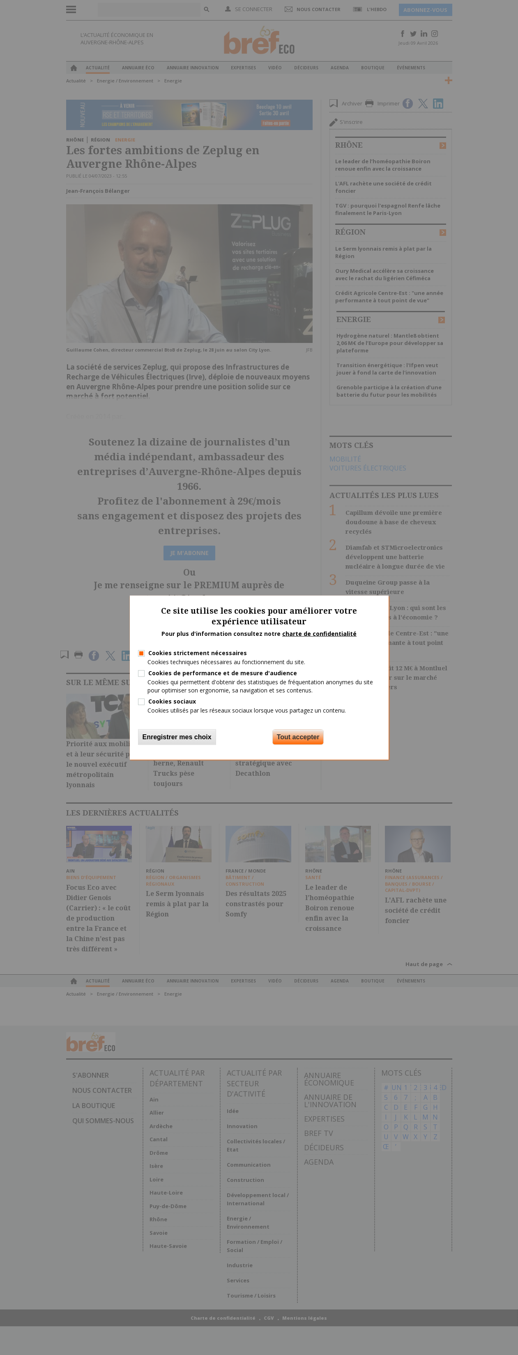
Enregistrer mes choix (177, 736)
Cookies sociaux (172, 701)
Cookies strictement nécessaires (197, 653)
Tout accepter (298, 736)
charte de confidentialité (319, 634)
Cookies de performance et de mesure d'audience (222, 673)
